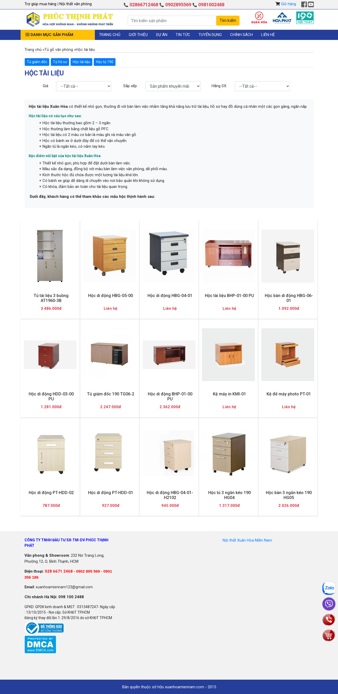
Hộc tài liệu (81, 62)
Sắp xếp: (130, 86)
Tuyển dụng (210, 34)
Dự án (161, 34)
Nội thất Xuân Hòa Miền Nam (247, 540)
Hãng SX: (219, 86)
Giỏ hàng (288, 4)
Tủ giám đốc (37, 62)
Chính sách (241, 34)
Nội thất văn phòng (75, 4)
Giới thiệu (138, 34)
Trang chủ (109, 34)
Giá (45, 86)
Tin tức (183, 34)
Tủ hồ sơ (60, 62)
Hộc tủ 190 (104, 62)
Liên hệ (268, 34)
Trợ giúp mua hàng (40, 4)
